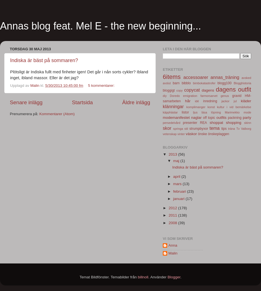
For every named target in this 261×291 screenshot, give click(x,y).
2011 (173, 215)
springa (178, 128)
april (177, 176)
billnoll (143, 277)
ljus (195, 112)
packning (235, 118)
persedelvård (171, 122)
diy (165, 95)
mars (178, 184)
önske (202, 134)
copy (179, 90)
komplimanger (195, 107)
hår (188, 101)
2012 (173, 208)
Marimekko (232, 112)
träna (231, 128)
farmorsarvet (209, 95)
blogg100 (225, 83)
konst (211, 107)
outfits (221, 117)
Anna (172, 245)
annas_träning (224, 77)
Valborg (246, 128)
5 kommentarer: (102, 85)
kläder (246, 101)
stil (186, 128)
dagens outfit (233, 89)
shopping (233, 123)
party (247, 117)
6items (172, 76)
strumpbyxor (198, 129)
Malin (172, 253)
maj (176, 161)
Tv (238, 128)
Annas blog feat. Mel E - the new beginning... (100, 26)
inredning (210, 101)
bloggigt (169, 90)
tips (224, 129)
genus (225, 95)
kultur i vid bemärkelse (234, 107)
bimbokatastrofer (204, 83)
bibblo (186, 83)
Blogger (174, 277)
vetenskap (170, 134)
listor (185, 112)
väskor (191, 134)
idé (197, 101)
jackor (225, 101)
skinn (247, 122)
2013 (173, 154)
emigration (190, 95)
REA (203, 123)
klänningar (173, 106)
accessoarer (195, 77)
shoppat (216, 123)
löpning (216, 112)
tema (215, 128)
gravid (236, 96)
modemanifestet (176, 117)
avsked (246, 77)
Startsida (82, 102)
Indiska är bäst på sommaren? (44, 60)
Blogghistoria (242, 83)
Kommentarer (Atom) (57, 114)
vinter (181, 134)
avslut (167, 83)
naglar (196, 117)
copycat (192, 89)
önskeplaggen (218, 134)
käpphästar (170, 112)
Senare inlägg (26, 102)
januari (179, 199)
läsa (204, 112)
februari (180, 191)
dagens (208, 90)
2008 (173, 223)
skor (167, 128)
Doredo (175, 95)
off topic (209, 118)
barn (176, 83)
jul (235, 101)
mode (247, 112)
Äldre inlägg (136, 102)
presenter (190, 123)
